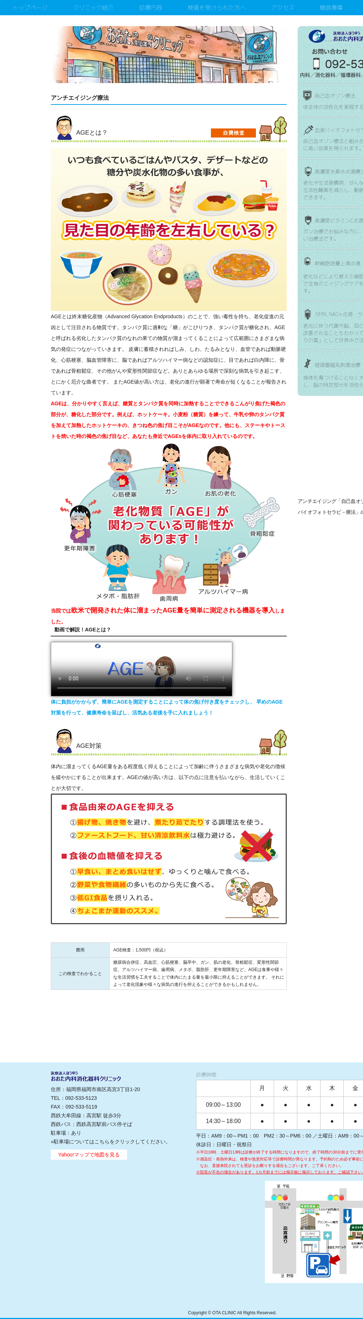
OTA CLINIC (224, 1312)
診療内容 (150, 8)
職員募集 (331, 8)
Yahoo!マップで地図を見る (88, 1155)
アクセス (282, 8)
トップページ (30, 8)
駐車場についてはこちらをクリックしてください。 (112, 1141)
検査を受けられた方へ (217, 8)
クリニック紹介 (93, 8)
